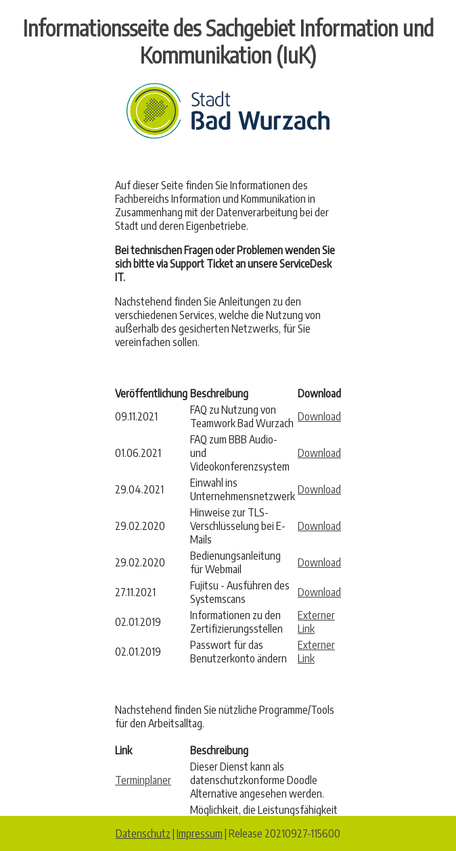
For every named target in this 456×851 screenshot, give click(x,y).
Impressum (200, 833)
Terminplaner (143, 780)
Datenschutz (143, 833)
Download (319, 416)
